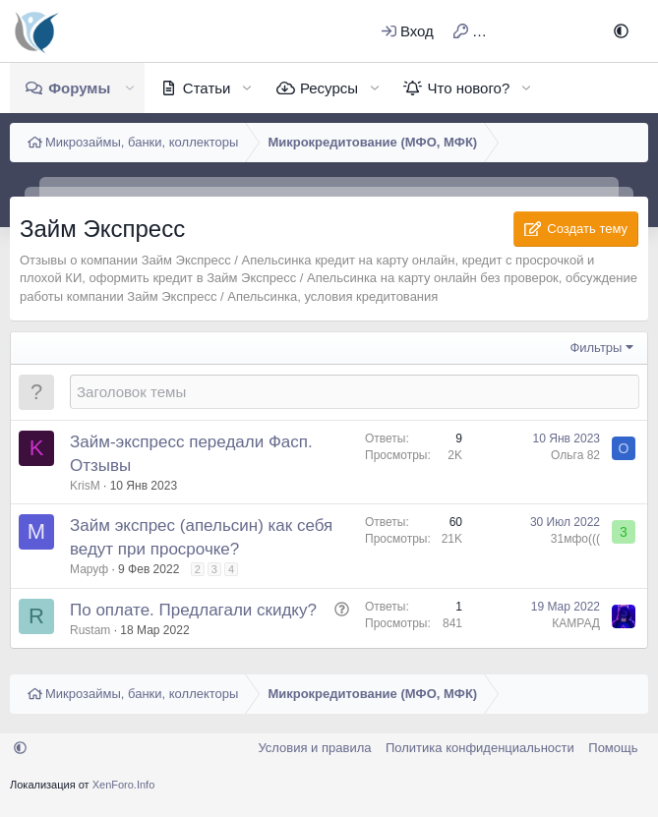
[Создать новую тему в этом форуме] (354, 392)
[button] (621, 31)
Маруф (89, 569)
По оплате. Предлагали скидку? (193, 610)
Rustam (90, 630)
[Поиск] (573, 31)
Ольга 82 (575, 455)
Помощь (612, 747)
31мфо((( (575, 539)
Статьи (207, 88)
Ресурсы (329, 88)
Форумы (79, 88)
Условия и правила (314, 747)
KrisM (85, 486)
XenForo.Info (123, 784)
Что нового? (468, 88)
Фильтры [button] (595, 347)
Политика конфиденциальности (480, 747)
